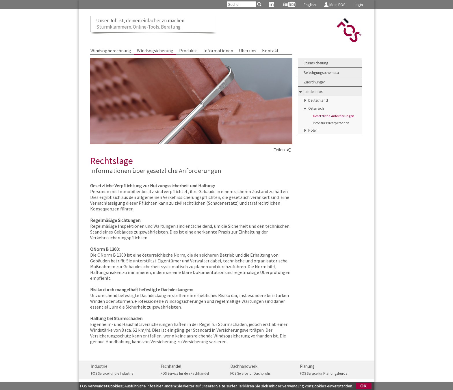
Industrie (99, 366)
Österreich (316, 108)
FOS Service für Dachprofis (250, 373)
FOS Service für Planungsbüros (323, 373)
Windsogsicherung (155, 50)
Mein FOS (335, 4)
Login (358, 4)
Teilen (282, 150)
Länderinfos (313, 91)
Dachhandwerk (243, 366)
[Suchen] (241, 4)
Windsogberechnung (110, 50)
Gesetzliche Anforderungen (333, 116)
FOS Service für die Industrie (112, 373)
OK (363, 386)
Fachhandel (171, 366)
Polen (313, 130)
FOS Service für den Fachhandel (185, 373)
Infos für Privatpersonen (331, 123)
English (310, 4)
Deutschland (318, 100)
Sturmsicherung (316, 63)
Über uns (247, 50)
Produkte (188, 50)
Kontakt (270, 50)
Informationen (218, 50)
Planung (307, 366)
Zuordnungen (315, 82)
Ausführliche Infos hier (144, 386)
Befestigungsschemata (321, 72)
